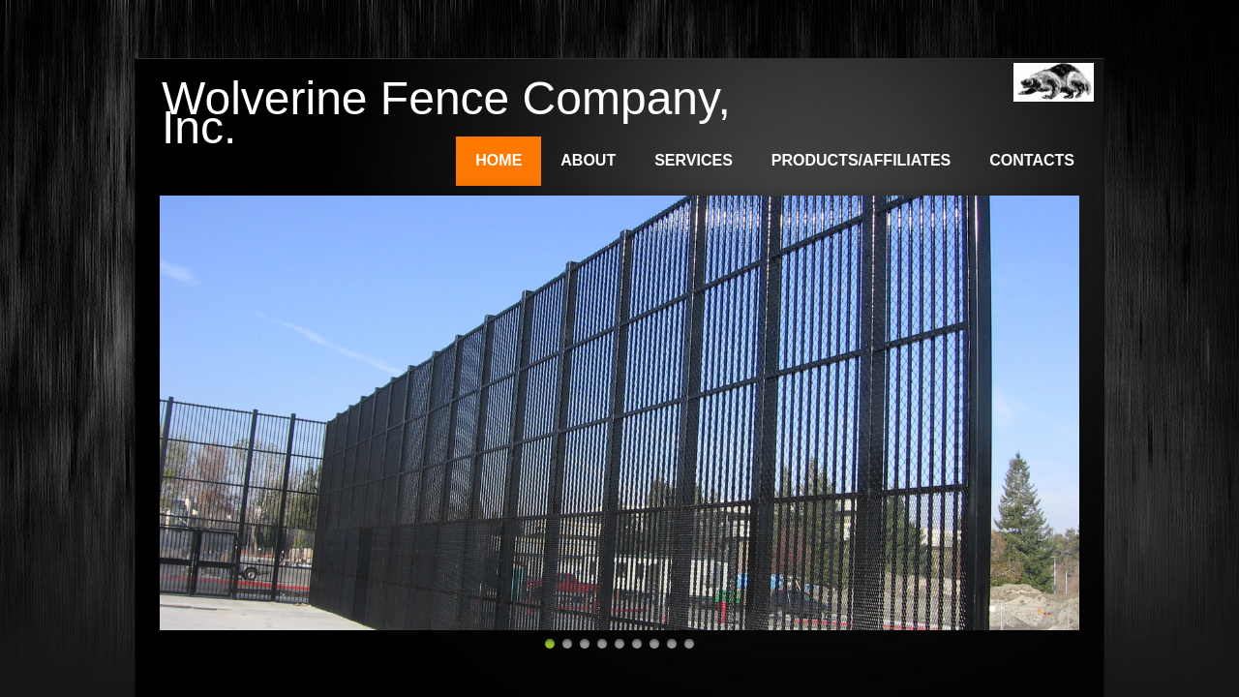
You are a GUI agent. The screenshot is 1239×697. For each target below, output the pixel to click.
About (588, 160)
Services (693, 160)
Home (498, 160)
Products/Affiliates (861, 160)
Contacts (1031, 160)
